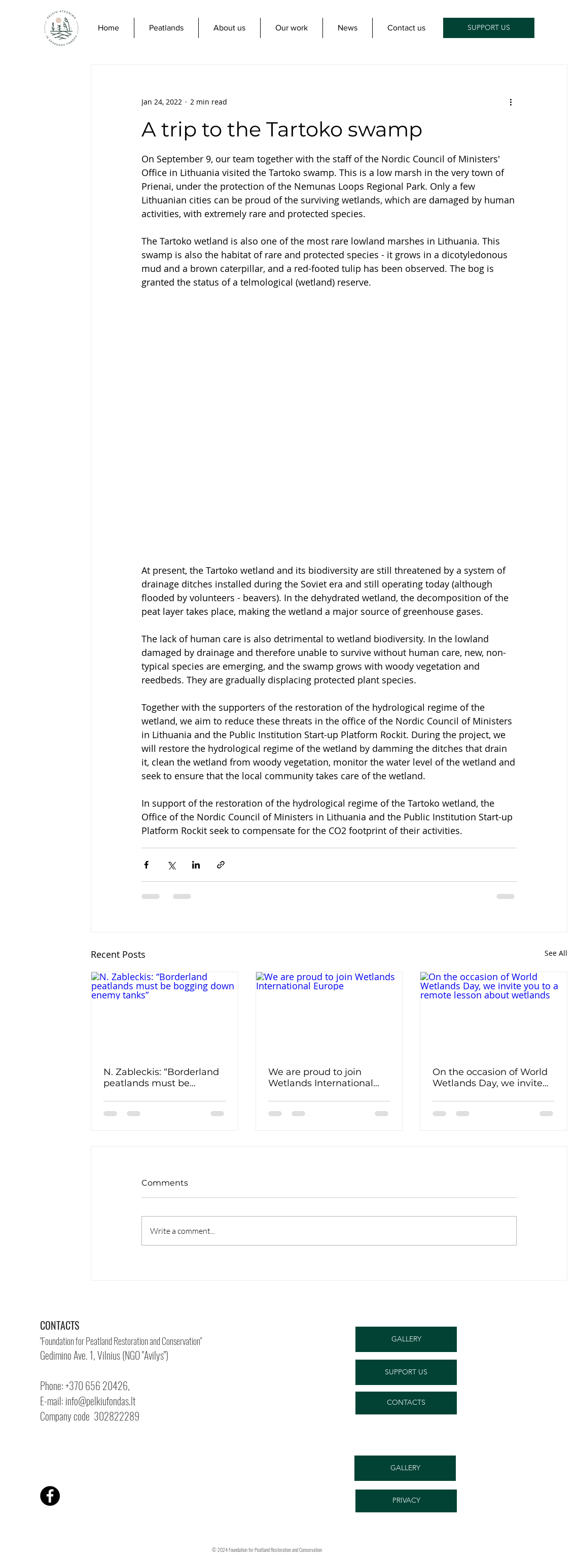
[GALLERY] (406, 1339)
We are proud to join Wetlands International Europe (320, 1077)
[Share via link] (221, 865)
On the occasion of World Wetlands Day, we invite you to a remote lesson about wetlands (490, 1077)
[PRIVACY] (406, 1501)
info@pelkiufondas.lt (100, 1400)
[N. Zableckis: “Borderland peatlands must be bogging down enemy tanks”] (164, 1013)
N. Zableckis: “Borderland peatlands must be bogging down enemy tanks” (161, 1077)
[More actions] (510, 101)
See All (556, 953)
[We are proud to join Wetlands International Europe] (329, 1013)
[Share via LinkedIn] (196, 865)
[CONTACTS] (406, 1403)
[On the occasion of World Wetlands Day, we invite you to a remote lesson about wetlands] (493, 1013)
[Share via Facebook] (146, 865)
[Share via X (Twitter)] (171, 865)
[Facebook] (50, 1496)
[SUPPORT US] (488, 28)
